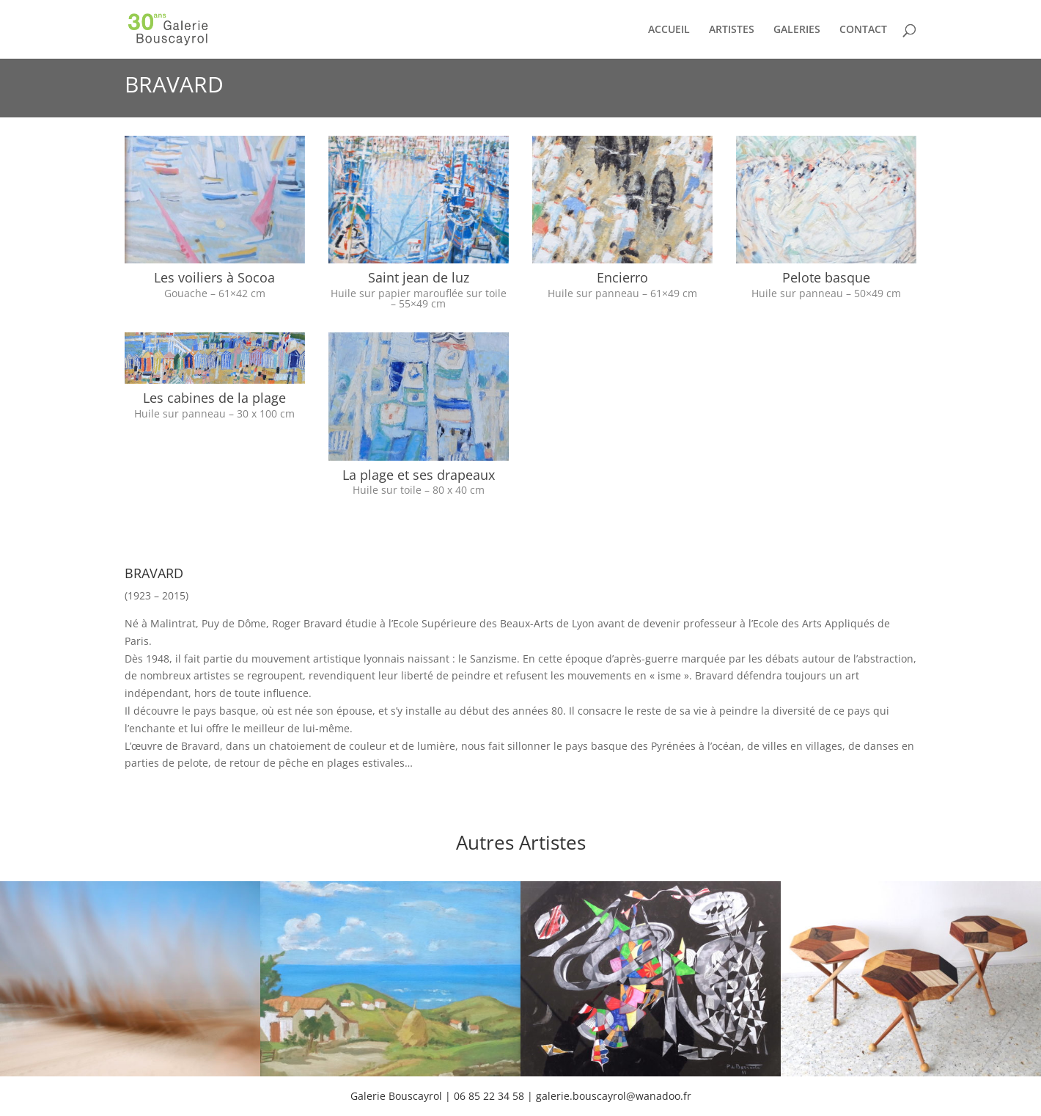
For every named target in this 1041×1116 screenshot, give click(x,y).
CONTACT (863, 30)
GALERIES (796, 30)
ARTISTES (731, 30)
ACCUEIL (669, 30)
